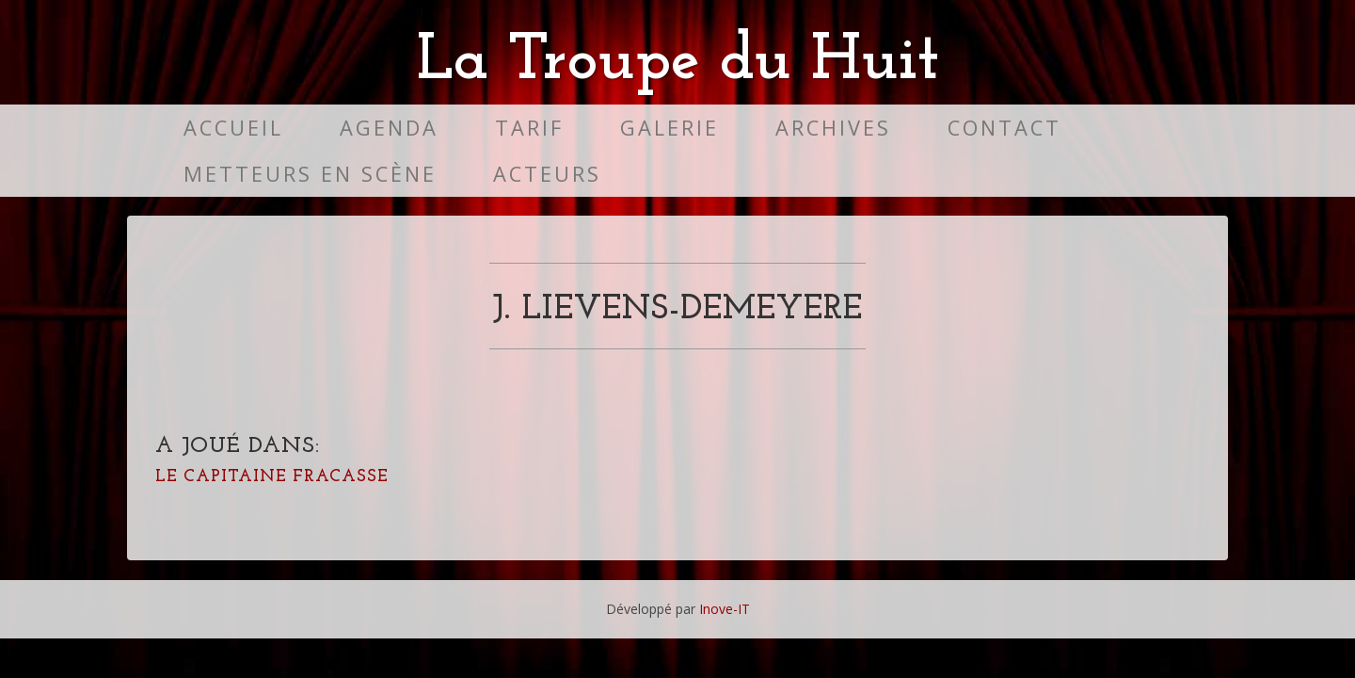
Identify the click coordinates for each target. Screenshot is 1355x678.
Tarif (529, 127)
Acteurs (547, 173)
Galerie (669, 127)
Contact (1004, 127)
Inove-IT (724, 609)
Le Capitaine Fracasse (272, 477)
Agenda (389, 127)
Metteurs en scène (310, 173)
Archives (833, 127)
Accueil (233, 127)
